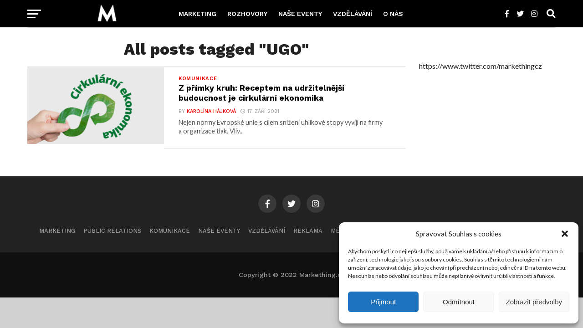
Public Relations (112, 230)
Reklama (307, 230)
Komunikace (169, 230)
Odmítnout (459, 302)
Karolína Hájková (211, 111)
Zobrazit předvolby (534, 302)
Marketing (197, 13)
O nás (393, 13)
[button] (564, 233)
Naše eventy (300, 13)
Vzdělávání (352, 13)
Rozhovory (247, 13)
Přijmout (383, 302)
